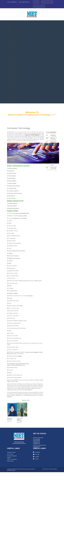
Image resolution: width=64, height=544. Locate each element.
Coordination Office (12, 98)
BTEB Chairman (10, 29)
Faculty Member (11, 54)
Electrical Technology (12, 40)
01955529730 (36, 442)
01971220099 (36, 440)
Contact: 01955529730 (12, 2)
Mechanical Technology (13, 41)
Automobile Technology (13, 53)
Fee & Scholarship (11, 79)
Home (8, 21)
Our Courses (10, 454)
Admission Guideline (12, 85)
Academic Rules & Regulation (14, 72)
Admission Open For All (47, 2)
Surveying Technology (12, 47)
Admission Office (11, 92)
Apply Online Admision (39, 6)
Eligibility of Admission (12, 78)
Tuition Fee (9, 80)
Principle (9, 34)
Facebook (37, 452)
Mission (9, 24)
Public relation (10, 99)
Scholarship (10, 82)
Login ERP (36, 2)
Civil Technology (11, 43)
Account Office (11, 97)
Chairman (9, 31)
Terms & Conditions (12, 459)
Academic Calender (12, 73)
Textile (8, 51)
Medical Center (10, 101)
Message (9, 28)
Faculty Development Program (14, 75)
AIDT (8, 48)
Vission (8, 25)
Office (9, 88)
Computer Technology (12, 38)
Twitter (37, 459)
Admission (9, 76)
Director (9, 32)
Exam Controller (11, 91)
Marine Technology (11, 44)
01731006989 (36, 439)
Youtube (37, 454)
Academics (10, 35)
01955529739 (36, 443)
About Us (9, 22)
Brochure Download (12, 83)
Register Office (10, 89)
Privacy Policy (10, 461)
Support (9, 457)
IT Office (9, 95)
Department (10, 37)
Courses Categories (12, 456)
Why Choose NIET (11, 27)
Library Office (10, 94)
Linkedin (37, 456)
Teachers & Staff (11, 452)
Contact (9, 102)
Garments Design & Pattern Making (15, 50)
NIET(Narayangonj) (11, 470)
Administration (10, 86)
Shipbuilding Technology (13, 46)
